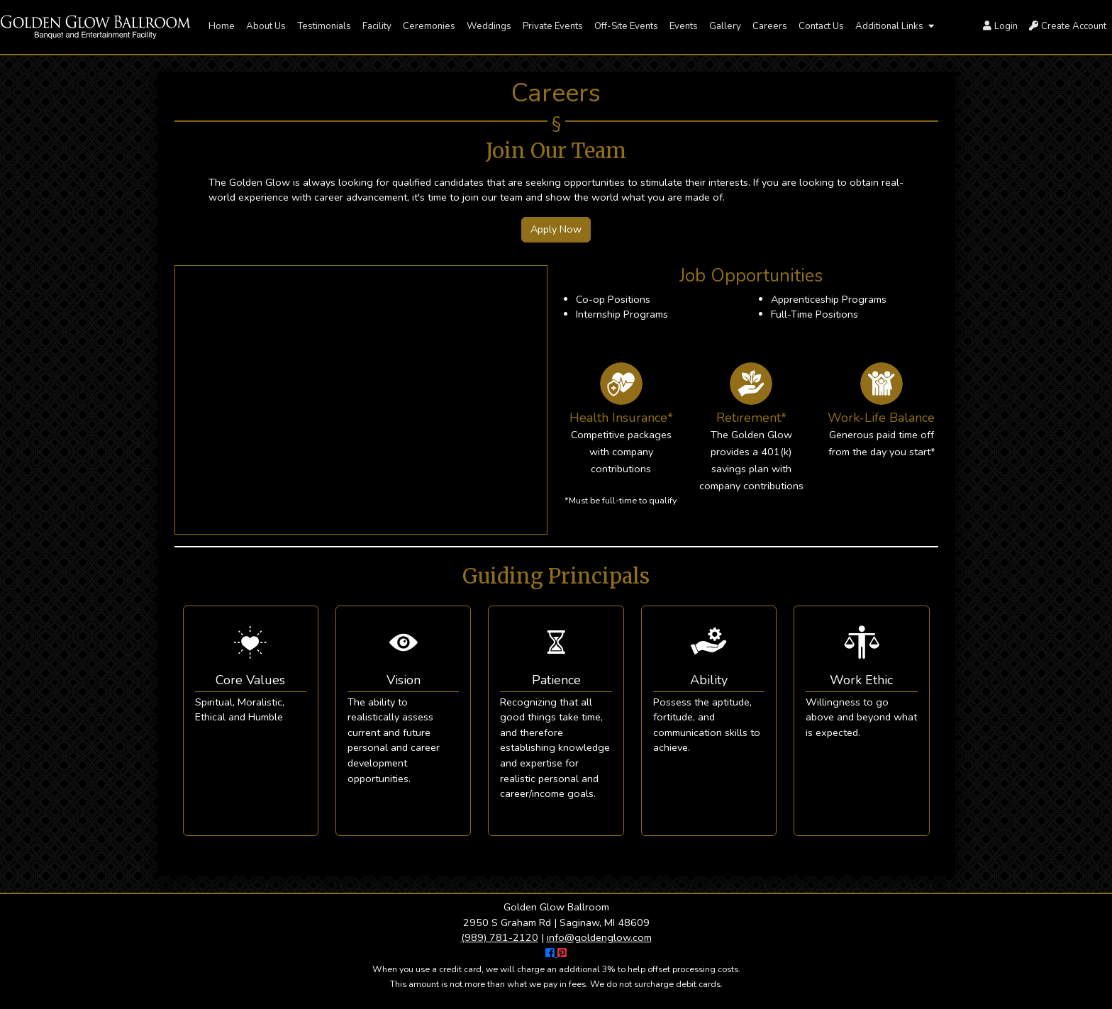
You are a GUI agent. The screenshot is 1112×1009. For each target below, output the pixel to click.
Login (1000, 26)
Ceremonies (429, 26)
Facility (376, 26)
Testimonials (324, 26)
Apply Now (556, 229)
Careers (769, 26)
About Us (266, 26)
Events (683, 26)
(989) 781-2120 (499, 937)
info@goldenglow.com (599, 937)
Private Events (553, 26)
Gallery (725, 26)
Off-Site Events (626, 26)
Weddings (489, 26)
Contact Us (821, 26)
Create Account (1067, 26)
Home (221, 26)
